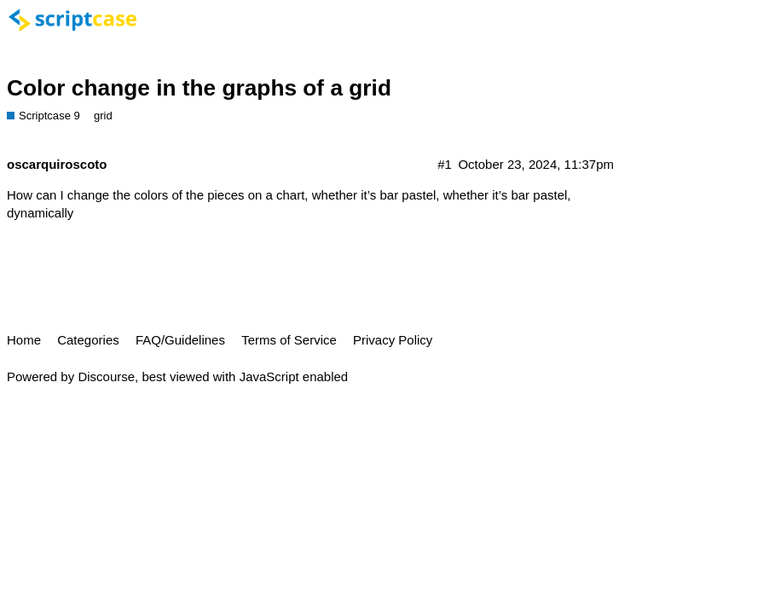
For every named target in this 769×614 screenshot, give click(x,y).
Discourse (106, 376)
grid (103, 115)
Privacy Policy (392, 340)
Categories (88, 340)
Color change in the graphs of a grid (199, 88)
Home (24, 340)
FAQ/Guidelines (180, 340)
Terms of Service (289, 340)
